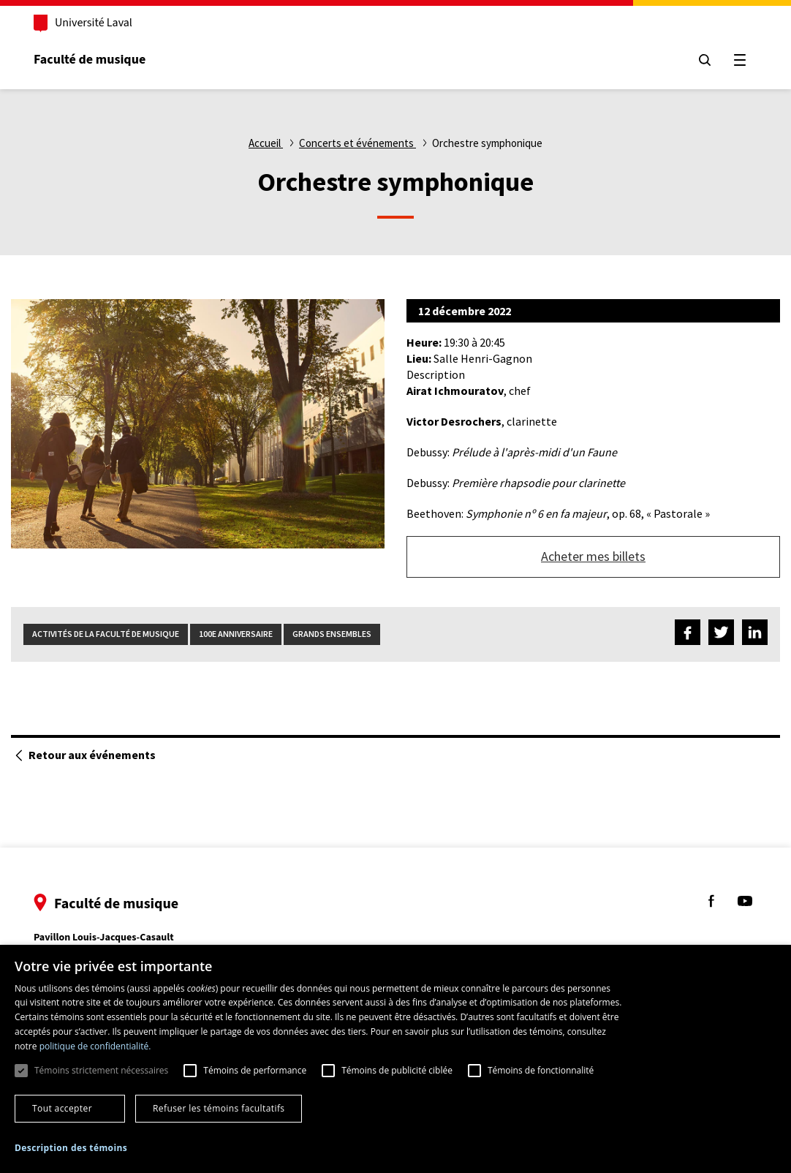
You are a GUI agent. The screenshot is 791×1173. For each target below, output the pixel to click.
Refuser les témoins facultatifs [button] (218, 1108)
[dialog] (395, 1059)
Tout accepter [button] (62, 1108)
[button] (71, 1148)
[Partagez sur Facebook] (687, 634)
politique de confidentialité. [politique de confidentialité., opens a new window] (95, 1046)
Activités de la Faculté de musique (105, 633)
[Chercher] (704, 60)
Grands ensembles (331, 633)
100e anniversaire (236, 633)
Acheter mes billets (593, 556)
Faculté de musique (89, 59)
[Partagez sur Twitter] (721, 634)
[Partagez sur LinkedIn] (755, 634)
